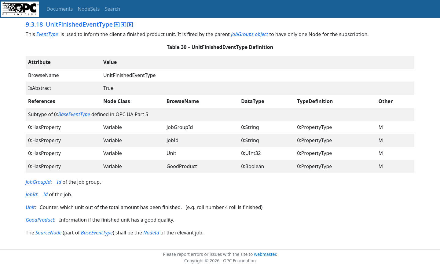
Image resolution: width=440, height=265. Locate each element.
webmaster (265, 254)
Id (59, 182)
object (261, 34)
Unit (30, 207)
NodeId (151, 232)
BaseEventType (74, 114)
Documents (59, 9)
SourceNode (48, 232)
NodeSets (89, 9)
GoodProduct (40, 219)
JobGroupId (38, 182)
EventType (47, 34)
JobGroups (242, 34)
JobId (31, 194)
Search (112, 9)
